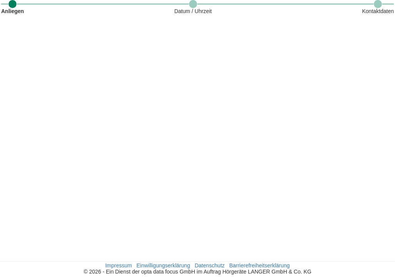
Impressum (118, 265)
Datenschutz (210, 265)
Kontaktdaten (378, 11)
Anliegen (12, 11)
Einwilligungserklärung (163, 265)
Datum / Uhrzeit (193, 11)
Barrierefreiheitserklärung (259, 265)
